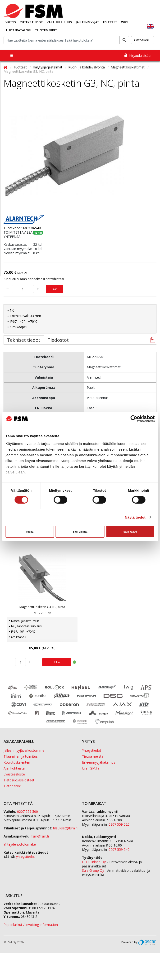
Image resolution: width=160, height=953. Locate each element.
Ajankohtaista (14, 768)
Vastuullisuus (59, 22)
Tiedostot (58, 340)
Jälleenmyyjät (87, 22)
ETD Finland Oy (94, 862)
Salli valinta (80, 531)
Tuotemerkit (46, 30)
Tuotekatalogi (18, 30)
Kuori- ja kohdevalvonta (87, 67)
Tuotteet (20, 67)
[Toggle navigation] (12, 55)
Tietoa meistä (92, 756)
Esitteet (110, 22)
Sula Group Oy (93, 870)
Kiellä (29, 531)
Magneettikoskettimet (128, 67)
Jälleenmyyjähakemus (98, 762)
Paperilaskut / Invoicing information (31, 924)
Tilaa (54, 289)
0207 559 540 (119, 849)
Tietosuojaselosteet (19, 780)
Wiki (124, 22)
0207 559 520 (119, 824)
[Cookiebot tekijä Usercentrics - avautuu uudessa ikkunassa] (134, 418)
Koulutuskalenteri (17, 762)
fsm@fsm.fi (40, 836)
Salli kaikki (130, 531)
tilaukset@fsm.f (65, 828)
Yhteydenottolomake (20, 844)
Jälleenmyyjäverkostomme (24, 750)
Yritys (10, 22)
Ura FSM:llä (90, 768)
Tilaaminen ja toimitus (21, 756)
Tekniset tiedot (23, 340)
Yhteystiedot (31, 22)
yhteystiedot (25, 856)
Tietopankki (12, 786)
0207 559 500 (27, 811)
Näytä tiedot (135, 517)
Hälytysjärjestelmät (48, 67)
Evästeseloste (14, 774)
